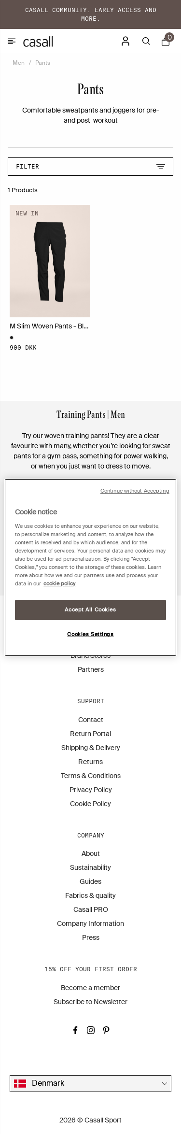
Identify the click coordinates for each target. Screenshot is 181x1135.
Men (19, 63)
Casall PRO (90, 909)
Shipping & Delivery (90, 747)
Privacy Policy (91, 789)
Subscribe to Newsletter (90, 1001)
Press (90, 937)
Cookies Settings (90, 634)
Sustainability (90, 867)
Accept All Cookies (90, 609)
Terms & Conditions (91, 775)
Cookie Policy (90, 803)
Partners (91, 669)
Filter (90, 166)
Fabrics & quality (90, 895)
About (91, 853)
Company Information (90, 923)
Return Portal (90, 733)
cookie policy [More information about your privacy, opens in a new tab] (59, 583)
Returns (90, 761)
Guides (90, 881)
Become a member (90, 987)
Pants (42, 63)
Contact (90, 719)
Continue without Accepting (134, 491)
